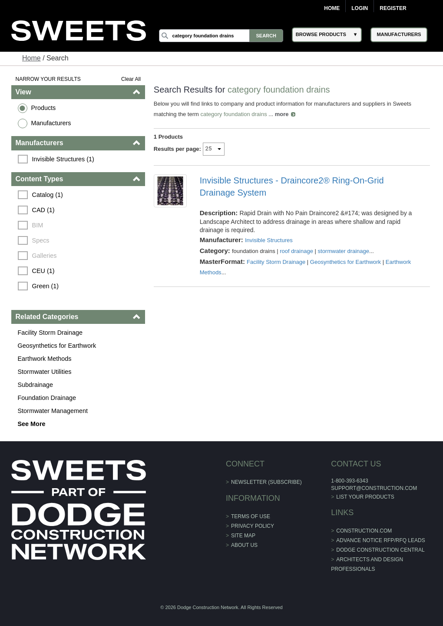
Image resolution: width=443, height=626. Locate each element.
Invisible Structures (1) (63, 159)
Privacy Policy (252, 526)
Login (359, 8)
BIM (37, 225)
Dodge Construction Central (380, 550)
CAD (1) (43, 209)
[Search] (221, 35)
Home (332, 8)
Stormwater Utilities (45, 371)
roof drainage (296, 251)
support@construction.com (374, 488)
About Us (244, 545)
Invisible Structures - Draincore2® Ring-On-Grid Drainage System (292, 186)
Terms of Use (250, 516)
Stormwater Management (53, 410)
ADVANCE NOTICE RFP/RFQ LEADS (380, 540)
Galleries (44, 255)
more (282, 114)
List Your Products (365, 497)
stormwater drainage (344, 251)
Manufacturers (51, 123)
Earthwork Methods (45, 358)
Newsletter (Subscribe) (266, 482)
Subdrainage (35, 384)
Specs (41, 240)
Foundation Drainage (47, 397)
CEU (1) (43, 270)
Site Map (243, 536)
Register (393, 8)
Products (43, 107)
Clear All (131, 79)
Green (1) (45, 286)
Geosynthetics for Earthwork (57, 345)
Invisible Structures (269, 240)
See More (32, 423)
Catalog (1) (47, 194)
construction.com (364, 531)
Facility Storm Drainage (50, 332)
